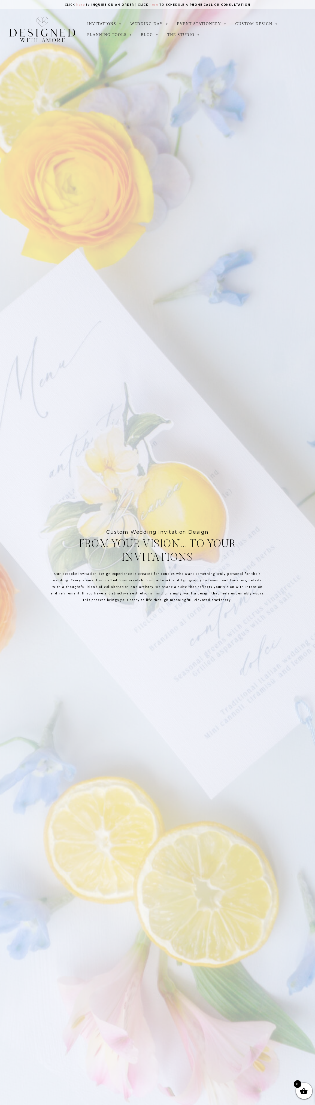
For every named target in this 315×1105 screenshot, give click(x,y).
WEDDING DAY (149, 24)
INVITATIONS (104, 24)
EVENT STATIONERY (202, 24)
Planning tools (110, 34)
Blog (150, 34)
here (80, 4)
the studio (184, 34)
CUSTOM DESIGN (256, 24)
